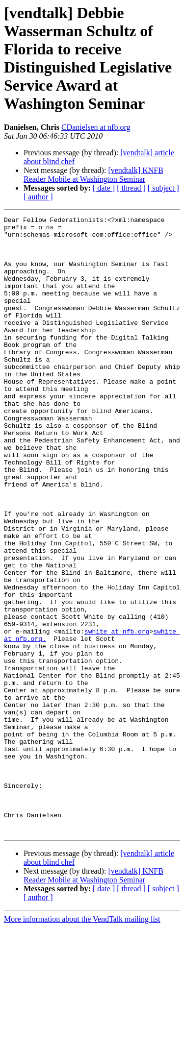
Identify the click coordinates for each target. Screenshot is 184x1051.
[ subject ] (163, 188)
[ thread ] (131, 188)
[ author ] (38, 197)
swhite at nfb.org (117, 714)
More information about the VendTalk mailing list (82, 1042)
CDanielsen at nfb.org (96, 127)
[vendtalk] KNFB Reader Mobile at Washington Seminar (93, 174)
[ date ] (104, 188)
